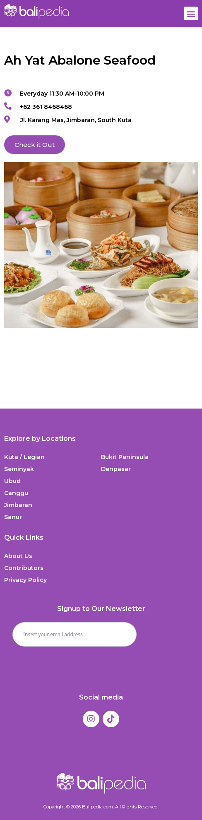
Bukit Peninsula (125, 457)
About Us (18, 556)
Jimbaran (18, 505)
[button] (191, 13)
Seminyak (19, 469)
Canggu (16, 493)
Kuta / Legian (24, 457)
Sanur (13, 517)
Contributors (23, 568)
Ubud (12, 481)
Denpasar (116, 469)
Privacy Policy (25, 580)
